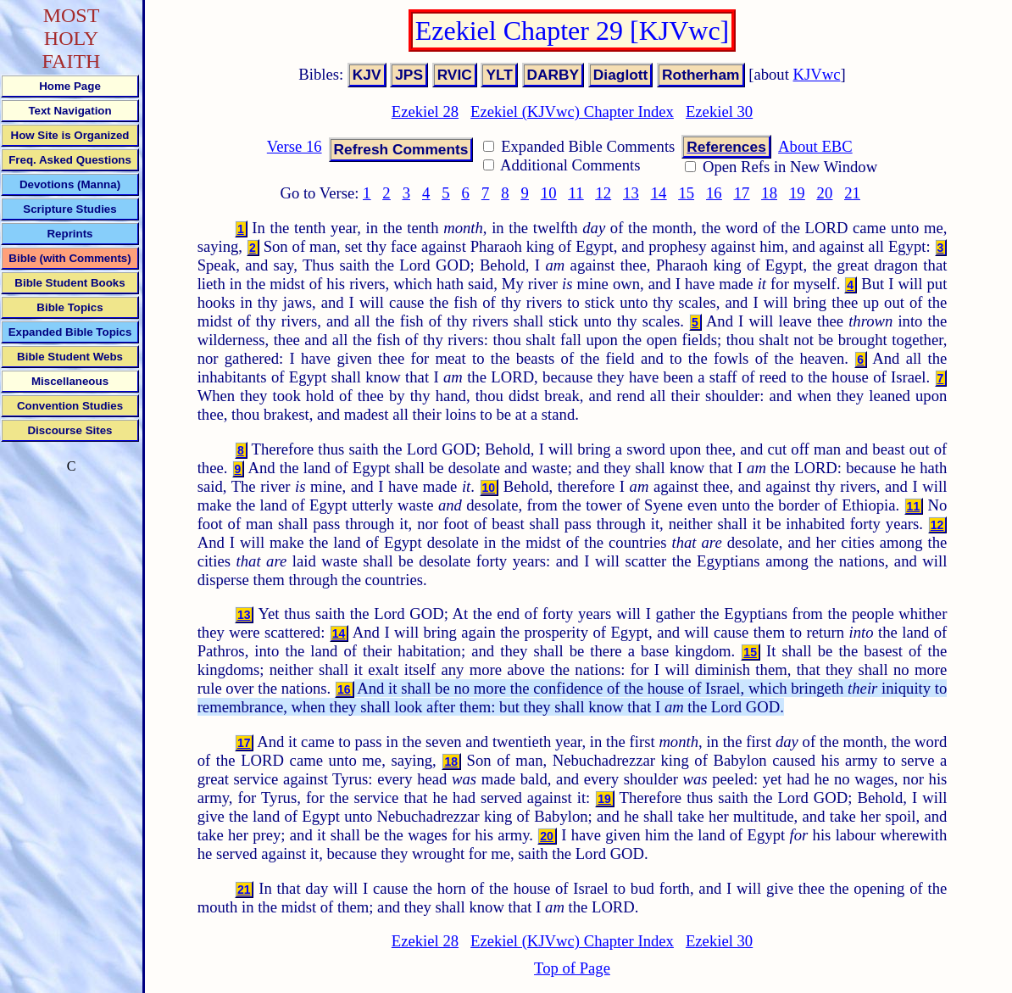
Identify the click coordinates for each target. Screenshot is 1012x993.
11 (576, 193)
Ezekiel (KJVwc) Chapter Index (572, 111)
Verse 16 (294, 146)
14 (659, 193)
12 (603, 193)
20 (825, 193)
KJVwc (817, 74)
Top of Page (572, 968)
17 (742, 193)
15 (686, 193)
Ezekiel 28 (425, 111)
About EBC (815, 146)
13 (631, 193)
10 (549, 193)
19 (797, 193)
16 (714, 193)
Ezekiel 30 (719, 111)
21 (852, 193)
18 (769, 193)
